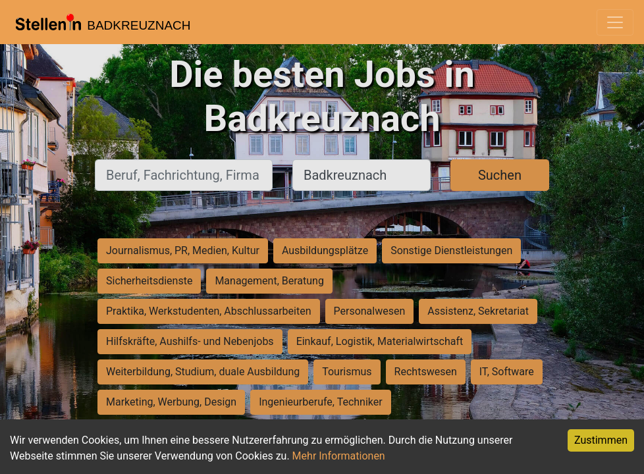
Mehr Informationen (338, 456)
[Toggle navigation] (615, 22)
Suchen (500, 175)
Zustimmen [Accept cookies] (601, 440)
